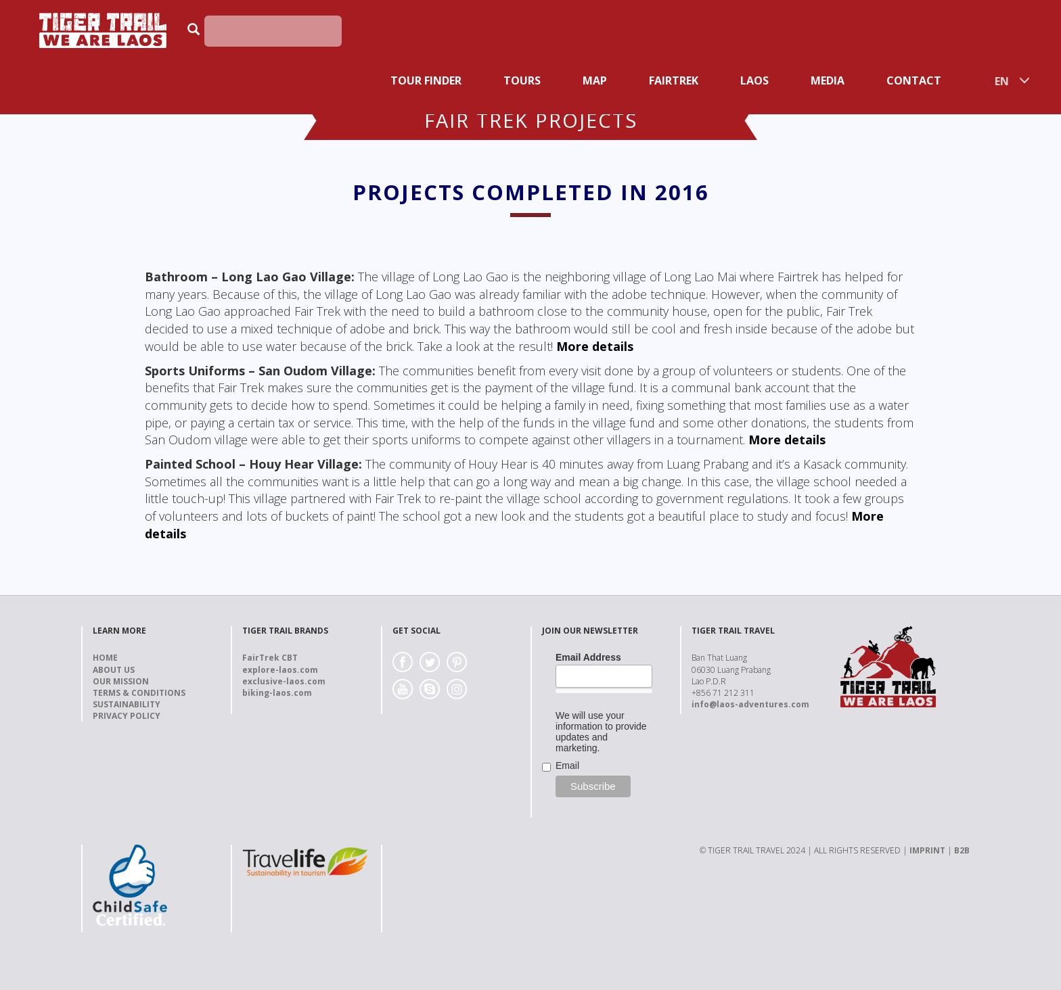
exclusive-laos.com (283, 681)
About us (114, 670)
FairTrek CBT (270, 657)
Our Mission (121, 681)
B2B (962, 850)
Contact (913, 80)
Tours (522, 80)
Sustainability (126, 704)
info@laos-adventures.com (750, 704)
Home (105, 657)
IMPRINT (927, 850)
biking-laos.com (277, 693)
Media (827, 80)
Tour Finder (425, 80)
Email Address (588, 657)
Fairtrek (673, 80)
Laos (754, 80)
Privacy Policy (126, 716)
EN (1002, 81)
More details (594, 346)
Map (595, 80)
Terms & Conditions (139, 693)
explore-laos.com (280, 670)
